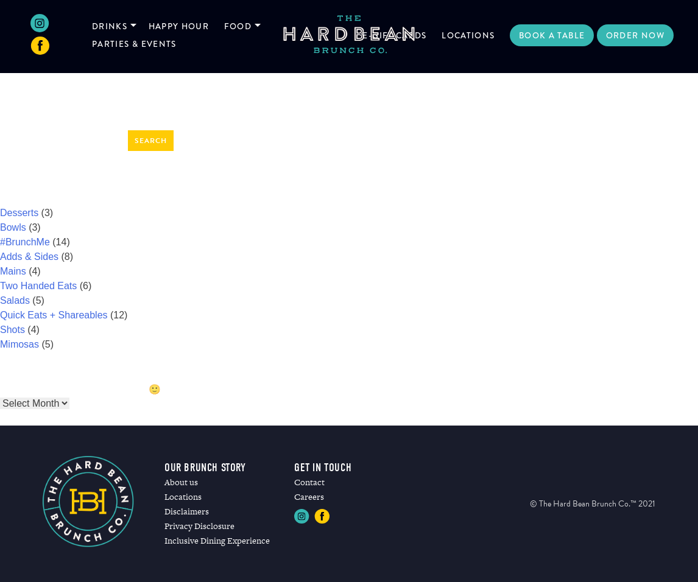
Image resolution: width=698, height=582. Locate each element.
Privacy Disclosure (199, 526)
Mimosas (19, 344)
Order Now (635, 35)
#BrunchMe (25, 242)
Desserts (19, 213)
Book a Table (552, 35)
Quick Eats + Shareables (54, 315)
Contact (309, 482)
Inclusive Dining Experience (217, 541)
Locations (468, 35)
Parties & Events (134, 44)
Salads (15, 300)
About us (181, 482)
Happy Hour (179, 26)
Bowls (13, 227)
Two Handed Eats (38, 286)
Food (238, 26)
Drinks (109, 26)
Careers (309, 497)
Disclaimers (186, 511)
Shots (12, 329)
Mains (13, 271)
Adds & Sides (29, 256)
